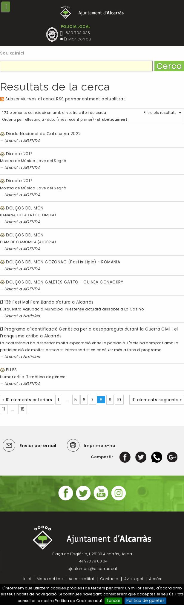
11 (3, 409)
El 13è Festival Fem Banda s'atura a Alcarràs (47, 302)
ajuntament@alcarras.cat (92, 568)
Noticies (31, 316)
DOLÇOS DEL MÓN (24, 208)
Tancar (113, 601)
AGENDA (32, 141)
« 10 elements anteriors (27, 400)
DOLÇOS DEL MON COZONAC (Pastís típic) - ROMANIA (63, 262)
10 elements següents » (156, 400)
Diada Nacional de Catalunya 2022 (43, 134)
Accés (155, 578)
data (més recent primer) (70, 119)
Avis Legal (133, 578)
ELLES (11, 370)
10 (119, 400)
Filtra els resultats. (160, 112)
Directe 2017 (19, 154)
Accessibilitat (81, 578)
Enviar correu (77, 39)
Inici (19, 53)
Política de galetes (145, 601)
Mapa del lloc (50, 578)
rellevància (34, 119)
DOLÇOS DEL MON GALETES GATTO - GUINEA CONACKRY (64, 282)
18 (23, 409)
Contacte (109, 578)
